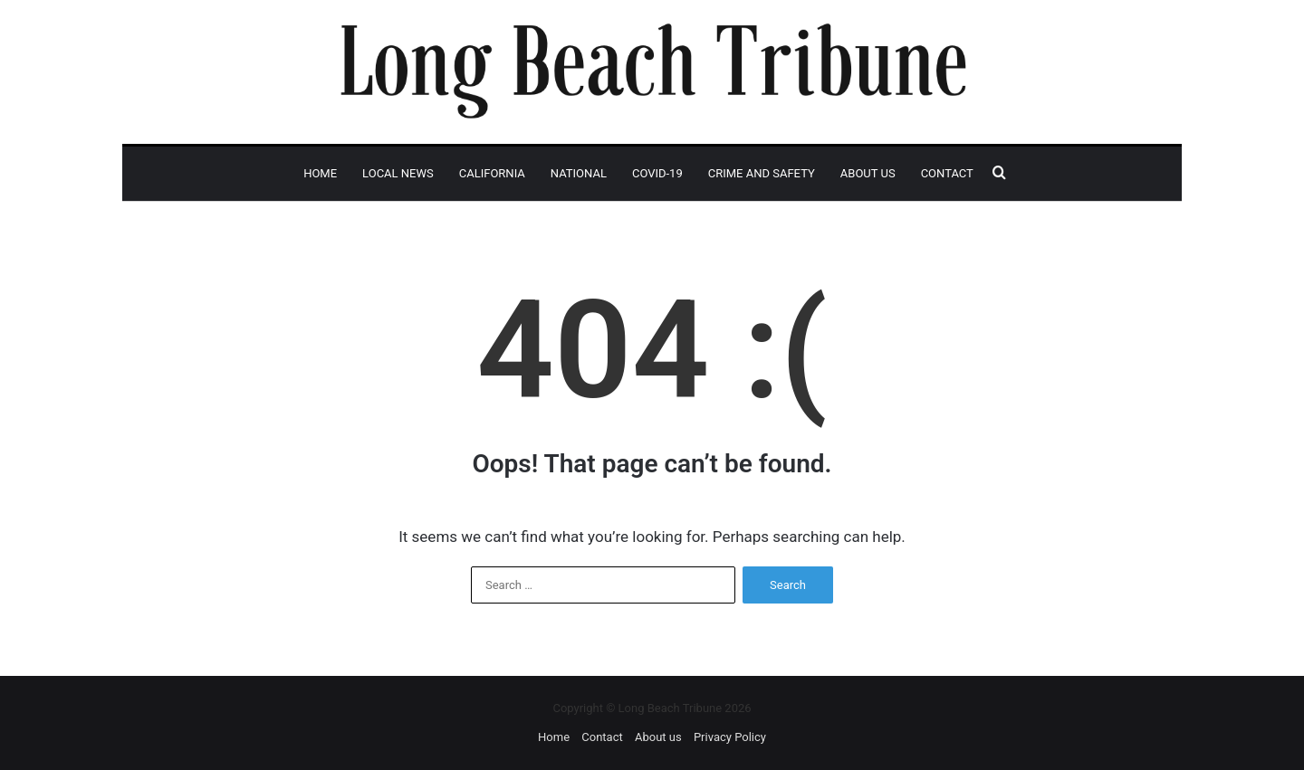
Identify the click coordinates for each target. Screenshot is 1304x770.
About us (868, 173)
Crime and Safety (761, 173)
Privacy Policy (730, 737)
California (492, 173)
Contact (947, 173)
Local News (398, 173)
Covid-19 (657, 173)
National (579, 173)
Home (320, 173)
